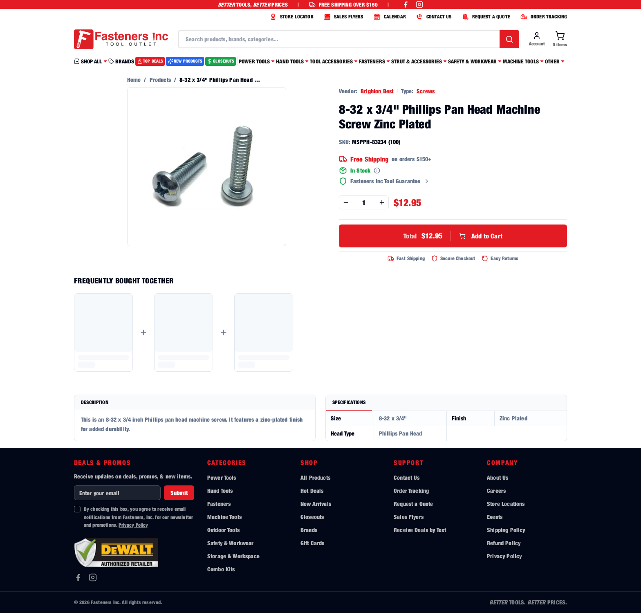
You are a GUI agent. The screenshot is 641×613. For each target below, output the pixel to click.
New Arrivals (315, 503)
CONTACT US (433, 16)
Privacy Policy (133, 525)
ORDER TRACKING (542, 16)
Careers (496, 490)
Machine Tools (224, 516)
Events (494, 516)
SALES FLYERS (342, 16)
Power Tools (221, 477)
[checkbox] (77, 509)
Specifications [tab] (348, 402)
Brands (308, 529)
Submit (179, 492)
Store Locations (505, 503)
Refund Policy (503, 542)
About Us (497, 477)
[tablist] (446, 403)
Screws (426, 91)
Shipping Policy (506, 529)
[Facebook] (78, 577)
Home (134, 79)
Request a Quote (413, 503)
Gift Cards (312, 542)
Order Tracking (411, 490)
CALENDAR (389, 16)
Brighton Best (377, 91)
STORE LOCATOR (291, 16)
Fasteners (219, 503)
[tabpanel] (446, 426)
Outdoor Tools (223, 529)
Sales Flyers (409, 516)
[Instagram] (93, 577)
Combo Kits (221, 569)
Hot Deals (311, 490)
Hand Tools (220, 490)
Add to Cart (452, 236)
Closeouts (312, 516)
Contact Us (407, 477)
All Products (315, 477)
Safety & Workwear (230, 542)
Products (160, 79)
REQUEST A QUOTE (485, 16)
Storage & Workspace (233, 555)
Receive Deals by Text (420, 529)
